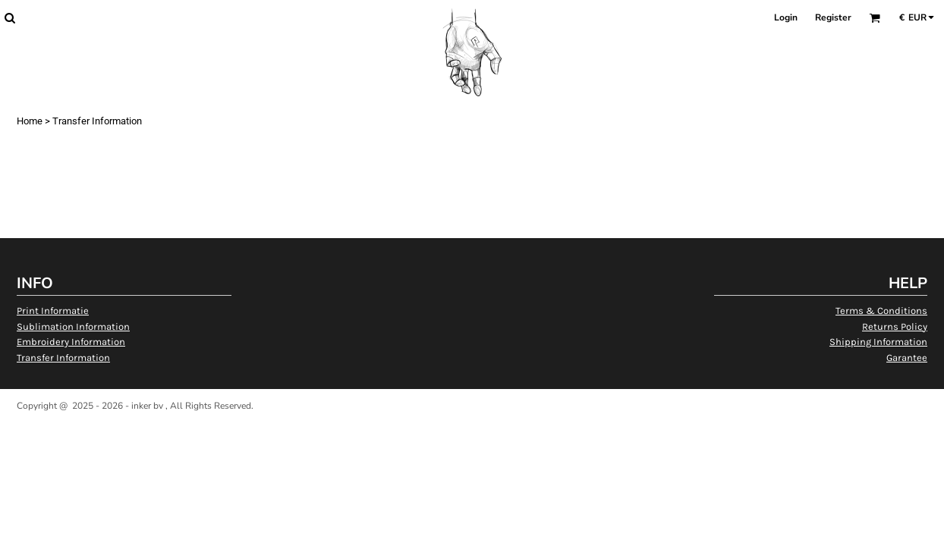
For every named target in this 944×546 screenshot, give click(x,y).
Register (833, 17)
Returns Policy (894, 326)
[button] (9, 18)
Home (29, 121)
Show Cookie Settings (472, 425)
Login (786, 17)
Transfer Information (63, 357)
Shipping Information (878, 341)
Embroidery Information (71, 341)
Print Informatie (53, 310)
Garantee (906, 357)
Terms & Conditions (881, 310)
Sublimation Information (73, 326)
